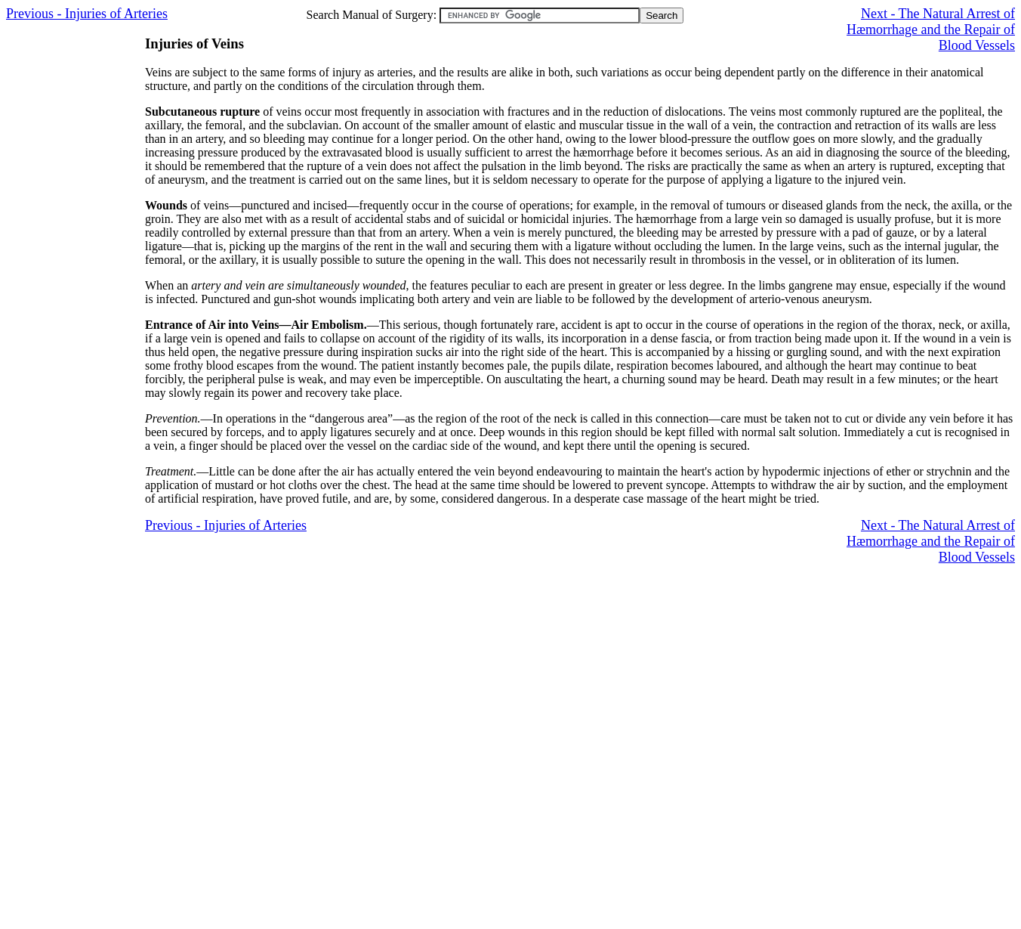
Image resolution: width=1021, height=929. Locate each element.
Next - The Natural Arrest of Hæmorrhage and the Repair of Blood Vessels (931, 29)
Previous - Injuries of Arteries (87, 13)
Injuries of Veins (194, 43)
